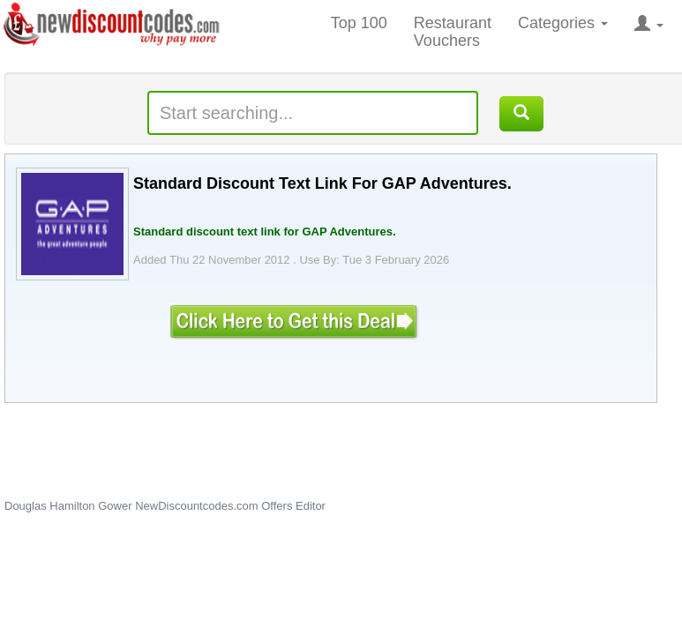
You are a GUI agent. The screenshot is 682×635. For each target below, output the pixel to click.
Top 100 (359, 23)
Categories (563, 23)
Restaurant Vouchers (452, 31)
